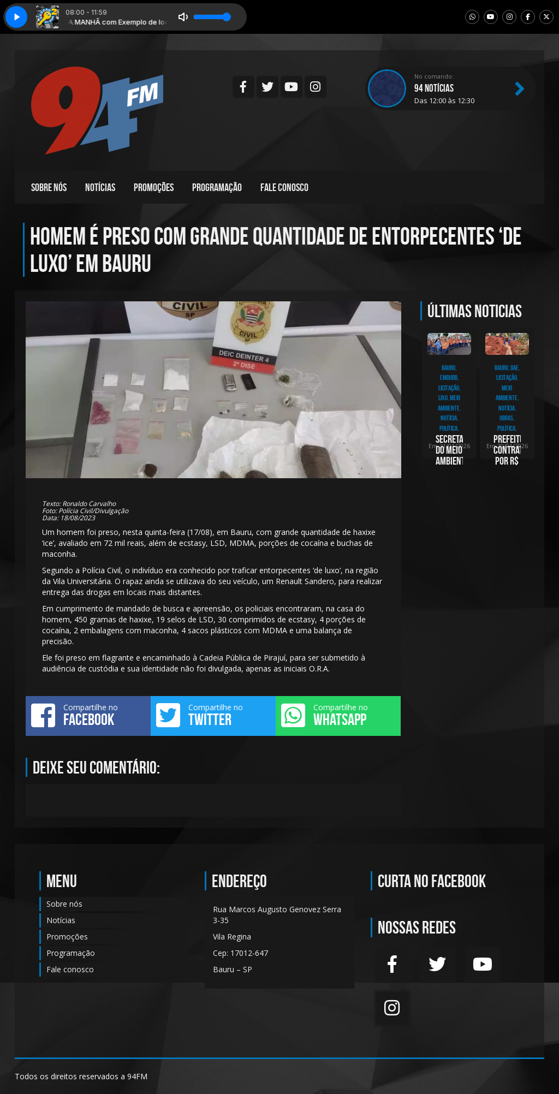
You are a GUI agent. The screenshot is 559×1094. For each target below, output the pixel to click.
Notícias (100, 187)
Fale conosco (284, 187)
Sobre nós (49, 187)
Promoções (154, 187)
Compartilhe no (88, 715)
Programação (217, 187)
